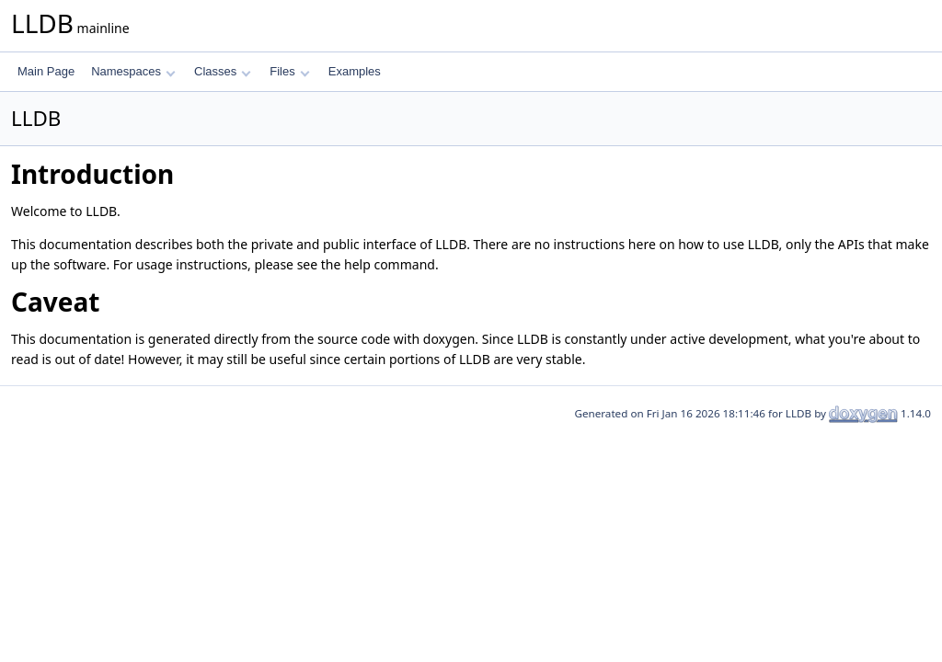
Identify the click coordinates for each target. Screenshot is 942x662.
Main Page (46, 71)
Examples (354, 71)
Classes (222, 71)
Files (289, 71)
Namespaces (133, 71)
